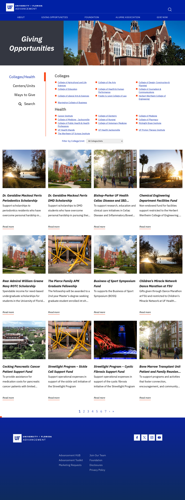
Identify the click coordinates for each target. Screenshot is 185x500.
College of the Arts (107, 82)
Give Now (162, 17)
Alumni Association (128, 17)
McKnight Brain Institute (150, 123)
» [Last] (113, 411)
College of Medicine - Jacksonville (73, 119)
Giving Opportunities (54, 17)
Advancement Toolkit (71, 460)
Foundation (92, 17)
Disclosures (96, 465)
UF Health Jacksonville (109, 130)
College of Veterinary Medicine (112, 123)
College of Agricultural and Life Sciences (72, 84)
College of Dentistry (107, 116)
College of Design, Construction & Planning (154, 84)
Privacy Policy (97, 470)
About (21, 17)
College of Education (67, 89)
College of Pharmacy (148, 119)
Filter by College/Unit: (73, 141)
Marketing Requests (70, 465)
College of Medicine (148, 116)
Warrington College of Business (72, 102)
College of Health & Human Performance (111, 90)
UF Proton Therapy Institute (152, 130)
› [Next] (109, 411)
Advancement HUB (69, 455)
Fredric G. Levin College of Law (112, 96)
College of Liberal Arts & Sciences (73, 96)
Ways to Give (24, 94)
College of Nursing (107, 119)
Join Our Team (97, 455)
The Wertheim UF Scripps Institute (74, 133)
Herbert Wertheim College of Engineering (152, 97)
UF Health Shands (66, 130)
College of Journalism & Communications (150, 90)
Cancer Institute (65, 116)
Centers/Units (24, 85)
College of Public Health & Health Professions (73, 125)
